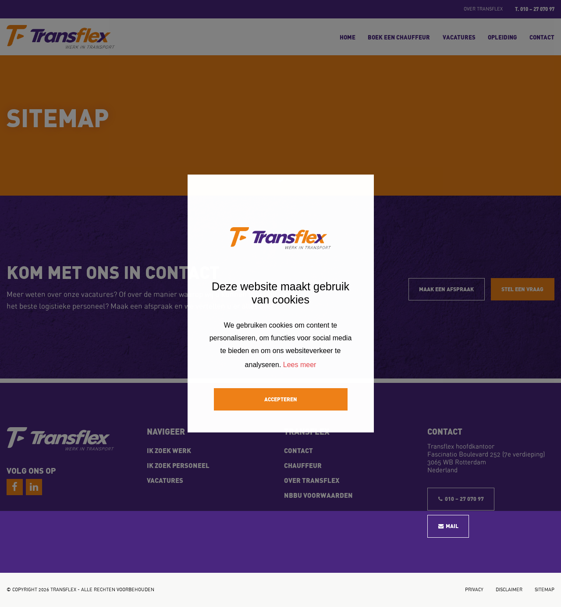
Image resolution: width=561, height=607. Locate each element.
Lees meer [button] (299, 364)
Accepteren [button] (280, 399)
